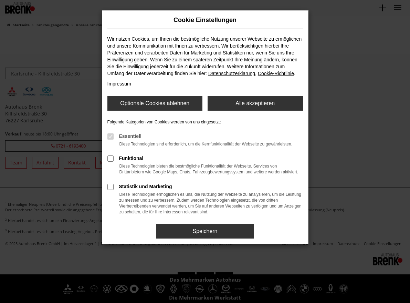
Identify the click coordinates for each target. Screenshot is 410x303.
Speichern (204, 231)
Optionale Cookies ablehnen (154, 103)
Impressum (119, 84)
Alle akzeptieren (255, 103)
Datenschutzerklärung (231, 73)
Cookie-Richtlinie (276, 73)
